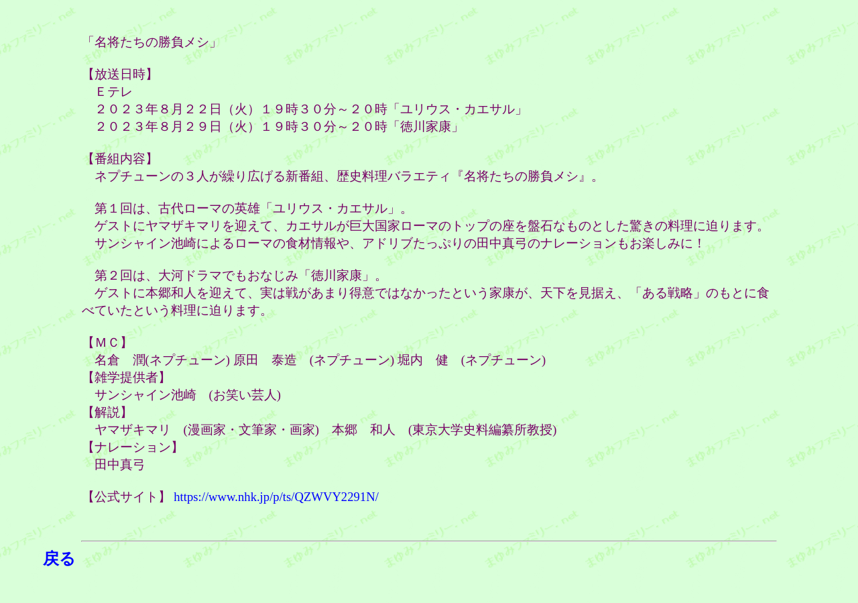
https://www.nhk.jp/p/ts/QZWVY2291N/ (276, 497)
